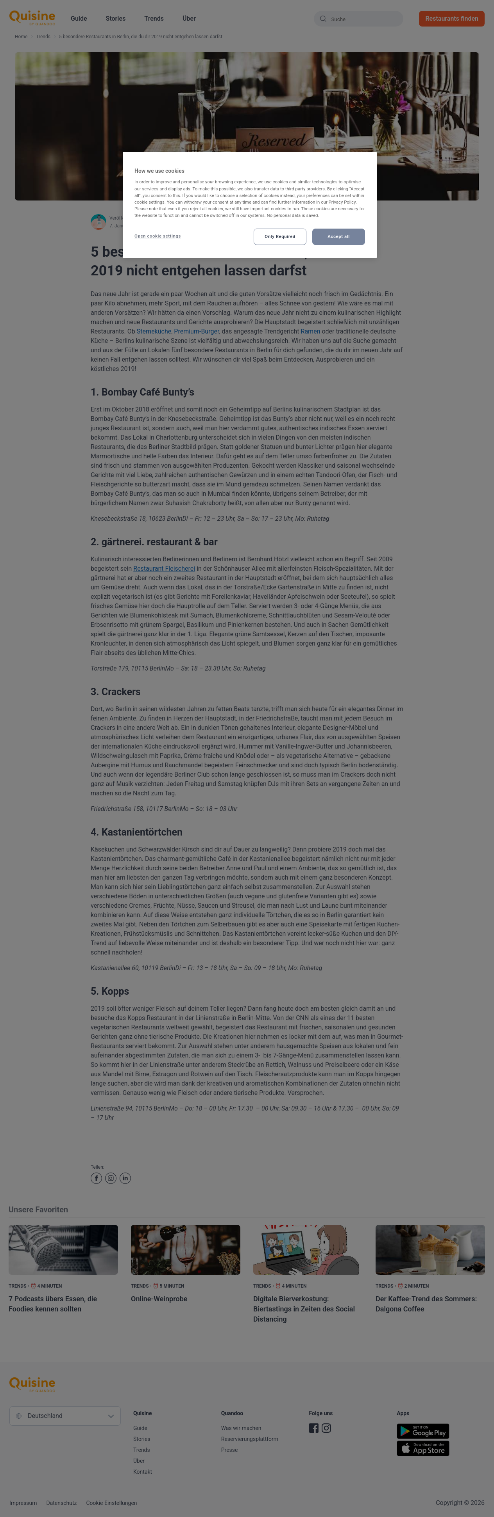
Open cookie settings (157, 236)
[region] (250, 205)
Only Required (280, 236)
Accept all (338, 236)
